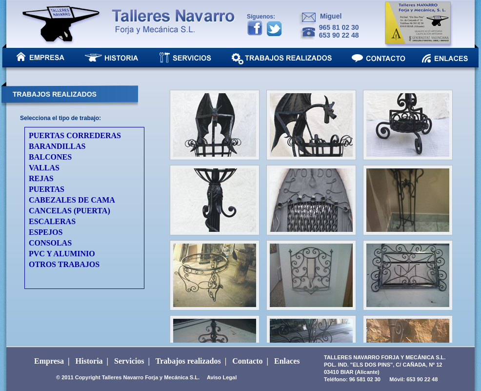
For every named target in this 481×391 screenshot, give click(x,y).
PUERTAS (46, 189)
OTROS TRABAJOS (64, 264)
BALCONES (50, 157)
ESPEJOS (45, 232)
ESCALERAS (52, 221)
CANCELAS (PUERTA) (69, 210)
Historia (89, 361)
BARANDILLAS (57, 146)
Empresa (49, 361)
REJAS (41, 178)
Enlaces (287, 361)
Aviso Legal (222, 377)
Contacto (247, 361)
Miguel (330, 16)
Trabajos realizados (188, 361)
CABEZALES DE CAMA (72, 200)
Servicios (129, 361)
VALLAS (44, 168)
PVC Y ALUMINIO (62, 253)
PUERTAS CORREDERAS (75, 135)
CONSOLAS (50, 243)
